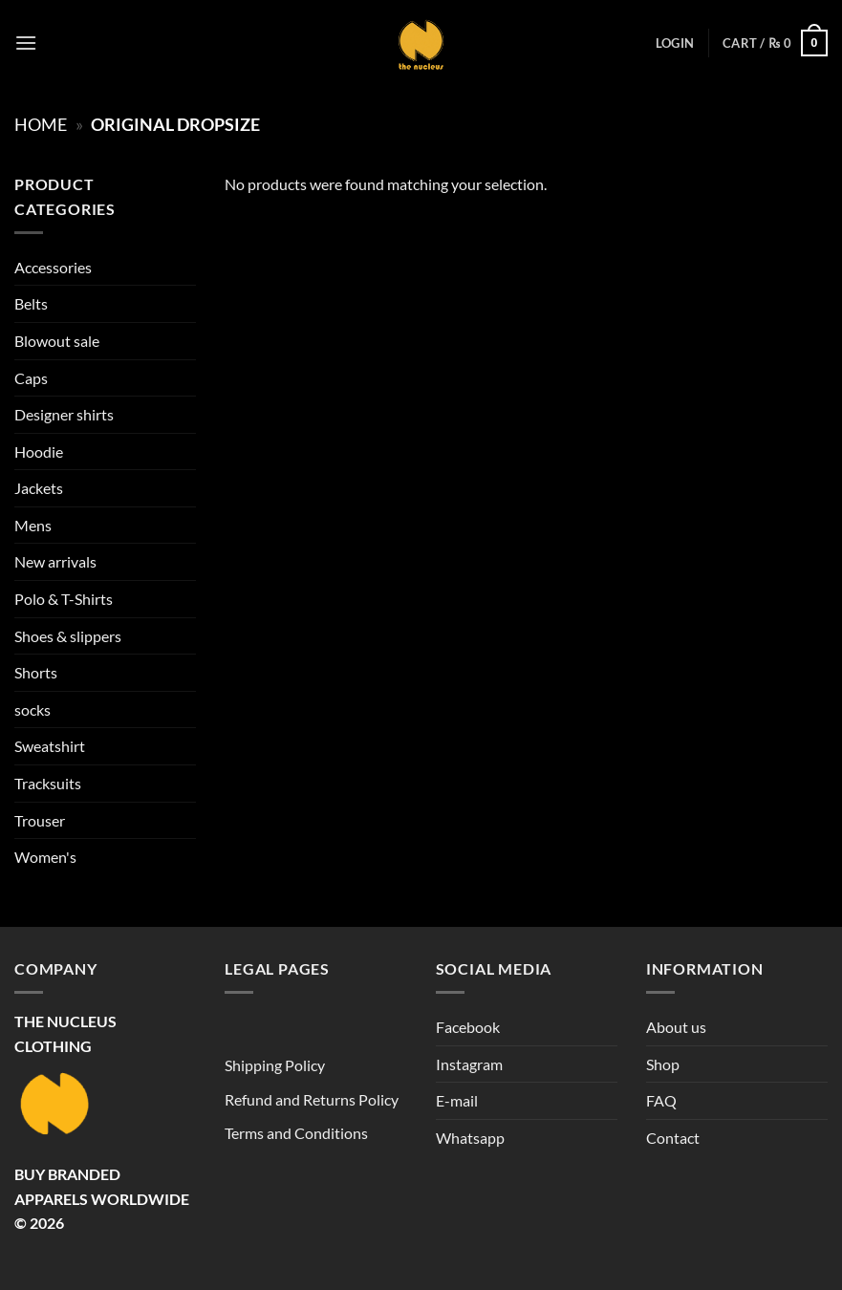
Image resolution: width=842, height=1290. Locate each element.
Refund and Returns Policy (312, 1099)
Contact (673, 1138)
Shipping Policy (275, 1065)
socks (32, 709)
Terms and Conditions (296, 1133)
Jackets (38, 488)
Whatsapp (470, 1138)
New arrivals (55, 561)
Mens (33, 525)
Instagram (469, 1064)
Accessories (53, 267)
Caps (31, 378)
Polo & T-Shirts (63, 599)
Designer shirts (64, 414)
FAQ (661, 1100)
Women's (45, 857)
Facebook (468, 1027)
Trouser (39, 820)
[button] (25, 42)
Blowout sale (56, 341)
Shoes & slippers (67, 636)
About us (676, 1027)
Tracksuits (47, 783)
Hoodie (38, 451)
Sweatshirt (49, 746)
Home (40, 124)
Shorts (35, 672)
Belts (31, 303)
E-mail (457, 1100)
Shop (663, 1064)
